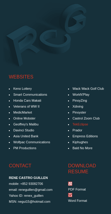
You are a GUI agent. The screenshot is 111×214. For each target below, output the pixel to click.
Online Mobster (24, 118)
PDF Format (77, 189)
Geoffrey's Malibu (25, 124)
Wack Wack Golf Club (88, 88)
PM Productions (24, 148)
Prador (77, 130)
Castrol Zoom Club (86, 118)
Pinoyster (79, 112)
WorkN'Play (81, 94)
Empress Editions (85, 136)
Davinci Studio (23, 130)
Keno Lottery (22, 88)
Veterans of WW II (26, 106)
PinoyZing (80, 100)
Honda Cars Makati (27, 100)
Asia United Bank (25, 136)
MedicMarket (22, 112)
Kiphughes (80, 142)
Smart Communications (30, 94)
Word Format (77, 200)
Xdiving (78, 106)
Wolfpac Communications (31, 142)
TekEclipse (80, 124)
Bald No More (82, 148)
